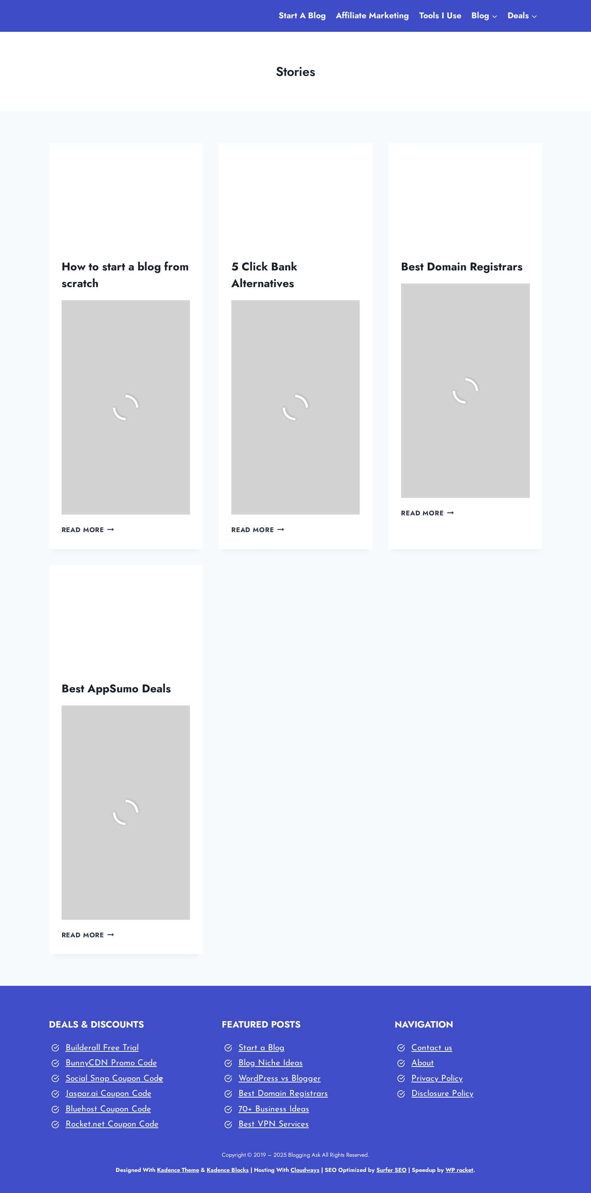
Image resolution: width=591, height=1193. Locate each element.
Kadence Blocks (228, 1170)
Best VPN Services (273, 1124)
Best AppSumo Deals (116, 688)
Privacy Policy (437, 1078)
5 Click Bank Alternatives (264, 274)
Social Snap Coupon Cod (112, 1078)
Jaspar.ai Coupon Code (108, 1094)
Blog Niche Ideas (270, 1063)
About (422, 1063)
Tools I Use (440, 15)
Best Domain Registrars (462, 266)
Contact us (431, 1048)
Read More (88, 529)
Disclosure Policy (442, 1094)
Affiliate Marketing (372, 15)
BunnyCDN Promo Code (111, 1063)
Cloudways (305, 1170)
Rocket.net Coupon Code (112, 1124)
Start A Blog (302, 15)
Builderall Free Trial (102, 1048)
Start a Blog (261, 1048)
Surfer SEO (391, 1170)
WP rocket (459, 1170)
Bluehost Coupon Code (108, 1109)
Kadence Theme (178, 1170)
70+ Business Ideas (273, 1109)
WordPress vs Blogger (279, 1078)
